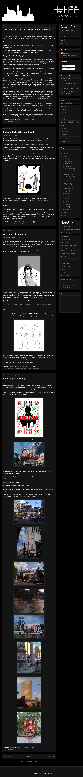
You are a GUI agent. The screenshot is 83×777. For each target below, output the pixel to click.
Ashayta (28, 304)
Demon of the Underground (14, 304)
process (17, 121)
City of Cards (11, 121)
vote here (12, 47)
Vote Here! (44, 140)
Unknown (66, 53)
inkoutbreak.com (44, 153)
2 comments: (26, 119)
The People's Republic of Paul (70, 260)
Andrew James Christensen (69, 245)
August (67, 191)
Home (29, 756)
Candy (63, 131)
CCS (62, 116)
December (68, 161)
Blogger (51, 773)
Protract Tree (65, 236)
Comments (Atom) (33, 761)
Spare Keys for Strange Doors (42, 304)
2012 (64, 156)
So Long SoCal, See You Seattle (19, 132)
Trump (63, 135)
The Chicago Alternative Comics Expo (68, 84)
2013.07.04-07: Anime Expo (69, 88)
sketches (36, 368)
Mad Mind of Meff (66, 279)
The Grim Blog (65, 239)
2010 (64, 212)
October (67, 166)
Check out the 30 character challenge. (28, 80)
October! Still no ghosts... (16, 234)
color (19, 224)
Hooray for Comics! (67, 266)
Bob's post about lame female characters (36, 61)
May (66, 199)
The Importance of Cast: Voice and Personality (26, 29)
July (66, 193)
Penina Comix (65, 242)
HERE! (19, 237)
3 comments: (26, 747)
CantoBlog (64, 269)
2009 (64, 215)
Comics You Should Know (22, 368)
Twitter (63, 33)
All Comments (67, 69)
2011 (64, 159)
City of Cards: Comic (67, 30)
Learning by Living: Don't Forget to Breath (68, 286)
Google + (63, 40)
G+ (30, 244)
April (66, 201)
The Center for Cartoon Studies (70, 230)
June (66, 196)
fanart (62, 125)
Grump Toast (65, 263)
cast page (13, 36)
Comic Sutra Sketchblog (68, 253)
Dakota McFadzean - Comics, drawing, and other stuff (70, 249)
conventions (64, 128)
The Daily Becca (66, 226)
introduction (64, 141)
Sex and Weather (66, 276)
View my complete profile (68, 55)
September (68, 188)
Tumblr (63, 37)
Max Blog (64, 273)
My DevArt (64, 43)
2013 (64, 153)
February (67, 207)
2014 (64, 151)
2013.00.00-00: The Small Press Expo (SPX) (69, 92)
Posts (64, 66)
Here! (15, 33)
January (67, 209)
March (67, 204)
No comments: (27, 222)
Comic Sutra (64, 257)
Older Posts (51, 756)
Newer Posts (7, 756)
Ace (8, 224)
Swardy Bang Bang (67, 233)
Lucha (63, 138)
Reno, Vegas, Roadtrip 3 (15, 378)
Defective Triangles (66, 282)
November (68, 164)
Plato (23, 224)
